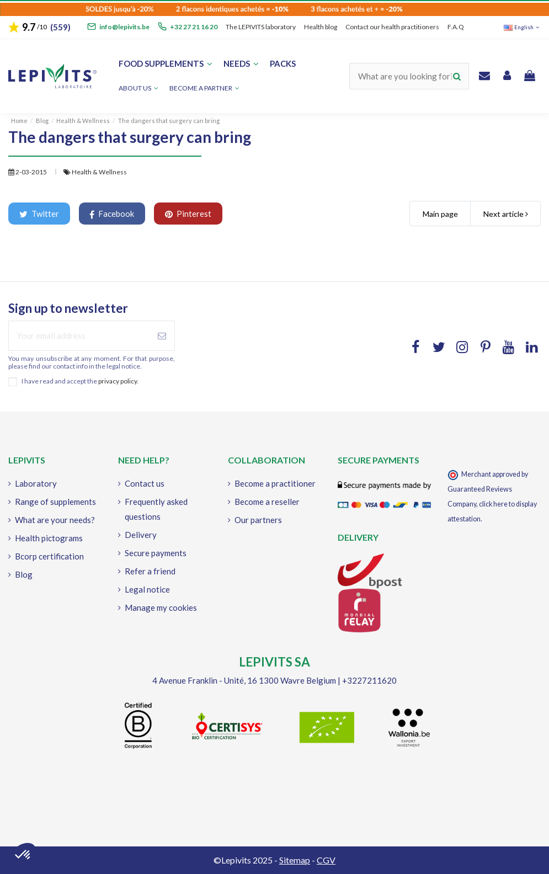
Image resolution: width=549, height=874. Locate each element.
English (522, 27)
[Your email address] (79, 335)
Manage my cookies (161, 607)
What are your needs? (55, 520)
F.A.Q (455, 27)
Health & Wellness (99, 172)
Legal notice (147, 589)
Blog (24, 574)
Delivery (141, 535)
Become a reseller (267, 502)
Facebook (111, 214)
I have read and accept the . (80, 381)
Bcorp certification (49, 556)
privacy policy (117, 381)
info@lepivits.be (124, 27)
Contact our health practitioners (392, 27)
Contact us (144, 483)
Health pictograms (49, 538)
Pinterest (188, 213)
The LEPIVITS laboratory (261, 27)
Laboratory (36, 483)
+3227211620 (369, 680)
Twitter (39, 213)
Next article (505, 213)
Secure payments (155, 553)
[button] (204, 88)
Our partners (258, 520)
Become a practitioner (275, 483)
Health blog (320, 27)
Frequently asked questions (156, 509)
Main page (440, 213)
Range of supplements (55, 502)
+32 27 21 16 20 (193, 27)
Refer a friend (150, 571)
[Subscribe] (162, 335)
